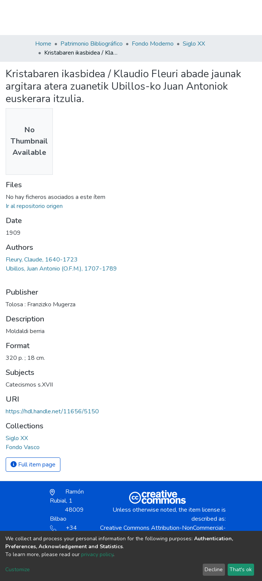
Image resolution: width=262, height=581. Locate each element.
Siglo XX (194, 44)
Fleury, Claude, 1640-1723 (42, 259)
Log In (200, 17)
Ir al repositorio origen (34, 206)
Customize (17, 569)
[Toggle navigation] (222, 17)
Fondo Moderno (153, 44)
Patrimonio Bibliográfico (91, 44)
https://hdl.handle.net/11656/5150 (52, 411)
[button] (183, 21)
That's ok (241, 569)
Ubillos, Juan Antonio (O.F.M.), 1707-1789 (61, 269)
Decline (214, 569)
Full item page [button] (33, 464)
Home (43, 44)
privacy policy (97, 554)
